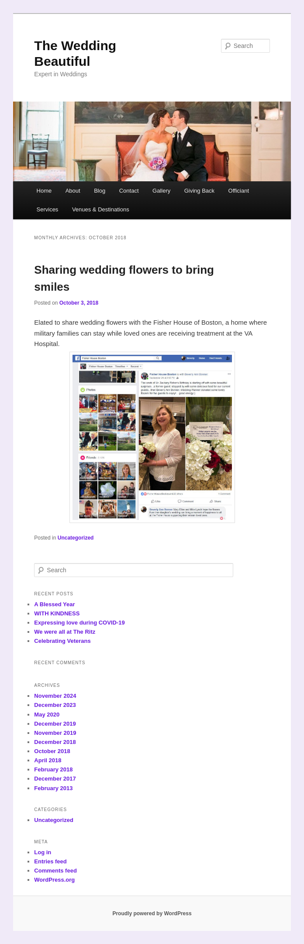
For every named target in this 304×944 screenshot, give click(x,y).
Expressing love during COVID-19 (79, 622)
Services (48, 209)
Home (44, 190)
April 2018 (47, 760)
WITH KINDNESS (56, 613)
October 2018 (52, 751)
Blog (99, 190)
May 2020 (46, 714)
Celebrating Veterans (62, 641)
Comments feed (55, 870)
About (73, 190)
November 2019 (55, 733)
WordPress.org (54, 879)
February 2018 (53, 769)
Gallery (161, 190)
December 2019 (55, 723)
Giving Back (199, 190)
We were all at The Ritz (64, 631)
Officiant (238, 190)
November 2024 (55, 696)
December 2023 (55, 705)
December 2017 (55, 778)
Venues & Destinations (100, 209)
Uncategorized (76, 538)
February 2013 (53, 788)
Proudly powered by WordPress (151, 913)
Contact (129, 190)
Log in (42, 852)
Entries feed (50, 861)
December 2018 (55, 742)
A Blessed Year (54, 604)
